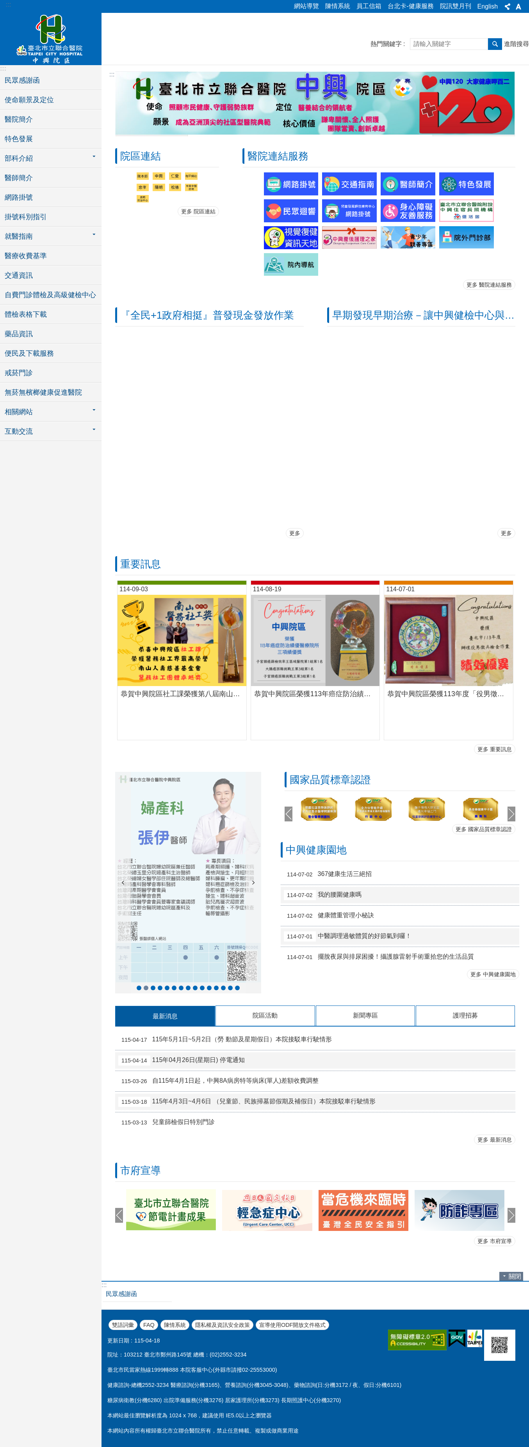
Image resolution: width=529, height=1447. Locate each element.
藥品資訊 (19, 334)
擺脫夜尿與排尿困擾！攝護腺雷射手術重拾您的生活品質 (379, 957)
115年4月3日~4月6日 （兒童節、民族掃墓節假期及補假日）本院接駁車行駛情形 (247, 1102)
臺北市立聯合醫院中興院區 (51, 38)
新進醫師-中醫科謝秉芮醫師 (160, 988)
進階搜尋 (516, 44)
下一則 (253, 882)
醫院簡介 (19, 119)
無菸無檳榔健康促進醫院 (43, 392)
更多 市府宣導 (494, 1241)
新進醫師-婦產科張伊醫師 (146, 988)
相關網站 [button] (19, 412)
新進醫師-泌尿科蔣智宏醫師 (139, 988)
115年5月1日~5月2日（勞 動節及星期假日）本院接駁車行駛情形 (225, 1040)
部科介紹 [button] (19, 158)
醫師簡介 (19, 178)
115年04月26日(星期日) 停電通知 (181, 1060)
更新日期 (118, 1340)
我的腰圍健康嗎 (323, 895)
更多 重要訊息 (494, 749)
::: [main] (111, 74)
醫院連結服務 (278, 156)
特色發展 (19, 139)
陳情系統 (337, 6)
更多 (294, 533)
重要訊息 (140, 564)
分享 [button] (507, 6)
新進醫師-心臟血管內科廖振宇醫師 (202, 988)
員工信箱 (368, 6)
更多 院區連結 (198, 211)
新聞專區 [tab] (365, 1015)
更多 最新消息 (494, 1140)
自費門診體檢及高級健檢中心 (50, 295)
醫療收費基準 (26, 256)
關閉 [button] (515, 1276)
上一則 (123, 882)
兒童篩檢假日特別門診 (166, 1122)
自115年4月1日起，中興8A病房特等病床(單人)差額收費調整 (218, 1081)
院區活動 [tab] (265, 1015)
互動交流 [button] (19, 431)
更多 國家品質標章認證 (484, 829)
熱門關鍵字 (386, 44)
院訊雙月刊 (455, 6)
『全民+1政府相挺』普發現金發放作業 (207, 315)
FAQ (149, 1325)
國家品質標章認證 (330, 779)
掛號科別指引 (26, 217)
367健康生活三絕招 (328, 874)
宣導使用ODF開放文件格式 (292, 1325)
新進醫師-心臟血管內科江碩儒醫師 (174, 988)
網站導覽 (306, 6)
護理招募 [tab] (465, 1015)
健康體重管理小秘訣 (329, 916)
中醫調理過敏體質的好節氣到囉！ (347, 936)
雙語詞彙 (123, 1325)
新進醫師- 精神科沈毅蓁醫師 (167, 988)
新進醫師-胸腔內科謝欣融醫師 (181, 988)
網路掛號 (19, 197)
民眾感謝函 (22, 80)
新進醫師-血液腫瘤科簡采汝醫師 (209, 988)
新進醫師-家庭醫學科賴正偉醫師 (216, 988)
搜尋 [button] (495, 44)
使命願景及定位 (29, 100)
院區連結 (140, 156)
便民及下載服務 (29, 353)
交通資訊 (19, 275)
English (487, 6)
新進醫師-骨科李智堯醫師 (153, 988)
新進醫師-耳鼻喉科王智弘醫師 (237, 988)
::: (8, 4)
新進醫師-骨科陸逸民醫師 (230, 988)
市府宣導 (140, 1170)
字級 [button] (518, 6)
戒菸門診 (19, 373)
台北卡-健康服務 (410, 6)
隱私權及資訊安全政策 (222, 1325)
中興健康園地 (316, 849)
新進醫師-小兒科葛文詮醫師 (188, 988)
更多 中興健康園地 (493, 974)
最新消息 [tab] (165, 1016)
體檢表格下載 (26, 314)
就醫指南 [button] (19, 236)
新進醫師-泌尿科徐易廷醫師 (223, 988)
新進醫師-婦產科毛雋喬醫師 (195, 988)
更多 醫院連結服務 (489, 285)
